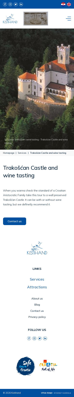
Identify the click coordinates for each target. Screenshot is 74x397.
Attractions (37, 287)
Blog (37, 304)
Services (22, 153)
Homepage (8, 153)
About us (37, 298)
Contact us (15, 221)
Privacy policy (37, 317)
